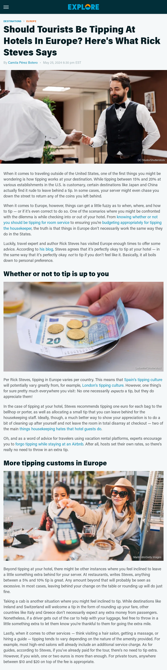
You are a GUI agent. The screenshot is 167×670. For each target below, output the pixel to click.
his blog (46, 249)
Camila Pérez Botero (23, 62)
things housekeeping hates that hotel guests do (60, 428)
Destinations (12, 21)
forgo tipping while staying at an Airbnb (49, 444)
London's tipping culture (103, 385)
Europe (31, 21)
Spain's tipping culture (143, 379)
